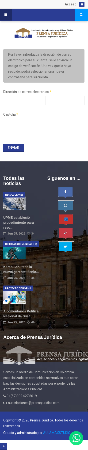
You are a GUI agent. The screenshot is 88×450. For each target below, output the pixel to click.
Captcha (10, 114)
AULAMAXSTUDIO (56, 433)
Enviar (13, 148)
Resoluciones (14, 194)
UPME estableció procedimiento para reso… (18, 222)
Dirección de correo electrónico (27, 92)
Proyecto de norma (18, 288)
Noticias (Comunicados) (21, 244)
